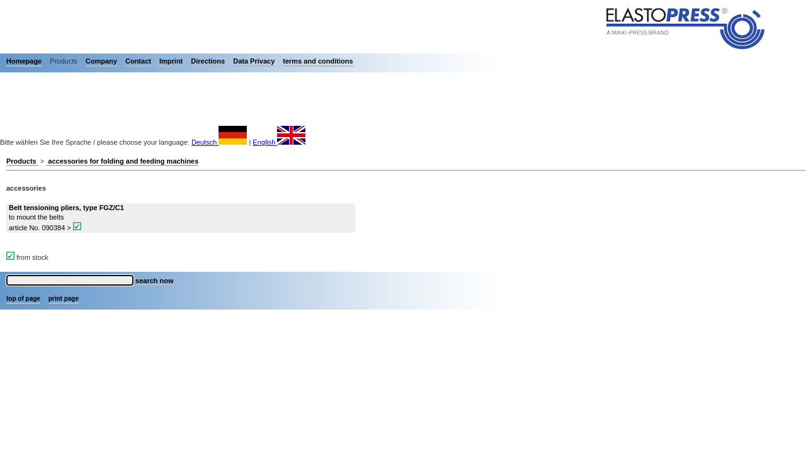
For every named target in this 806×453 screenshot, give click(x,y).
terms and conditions (318, 61)
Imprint (171, 61)
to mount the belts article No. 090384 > (66, 218)
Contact (138, 61)
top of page (23, 298)
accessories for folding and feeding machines (122, 161)
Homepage (24, 61)
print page (63, 298)
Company (101, 61)
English (279, 142)
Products (22, 161)
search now (154, 280)
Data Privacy (254, 61)
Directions (208, 61)
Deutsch (219, 142)
